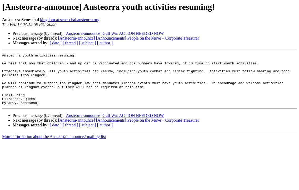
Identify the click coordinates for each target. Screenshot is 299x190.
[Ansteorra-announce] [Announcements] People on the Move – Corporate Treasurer (128, 38)
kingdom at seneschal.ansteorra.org (69, 19)
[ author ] (105, 43)
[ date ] (56, 43)
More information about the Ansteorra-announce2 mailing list (54, 147)
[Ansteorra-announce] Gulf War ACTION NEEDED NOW (114, 33)
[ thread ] (70, 43)
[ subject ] (87, 43)
